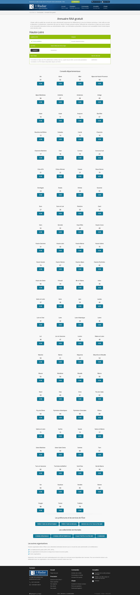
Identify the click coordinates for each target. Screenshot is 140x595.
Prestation (74, 7)
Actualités (97, 7)
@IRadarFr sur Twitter (35, 593)
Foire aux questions (76, 586)
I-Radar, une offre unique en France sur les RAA (102, 577)
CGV (58, 593)
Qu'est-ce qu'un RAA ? (56, 579)
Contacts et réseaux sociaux (78, 584)
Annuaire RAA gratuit (76, 577)
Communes (101, 536)
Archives (97, 580)
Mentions (63, 593)
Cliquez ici (35, 50)
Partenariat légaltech (76, 588)
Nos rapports (53, 584)
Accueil (63, 6)
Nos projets (53, 588)
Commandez (86, 7)
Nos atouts (53, 586)
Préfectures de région (69, 524)
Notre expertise (54, 581)
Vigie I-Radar (106, 1)
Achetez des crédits (76, 573)
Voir (40, 84)
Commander (75, 1)
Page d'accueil (54, 573)
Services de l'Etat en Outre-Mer (91, 524)
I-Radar (106, 7)
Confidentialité (70, 593)
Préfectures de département (47, 524)
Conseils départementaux (62, 536)
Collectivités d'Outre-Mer (84, 536)
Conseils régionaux (42, 536)
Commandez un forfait (77, 575)
